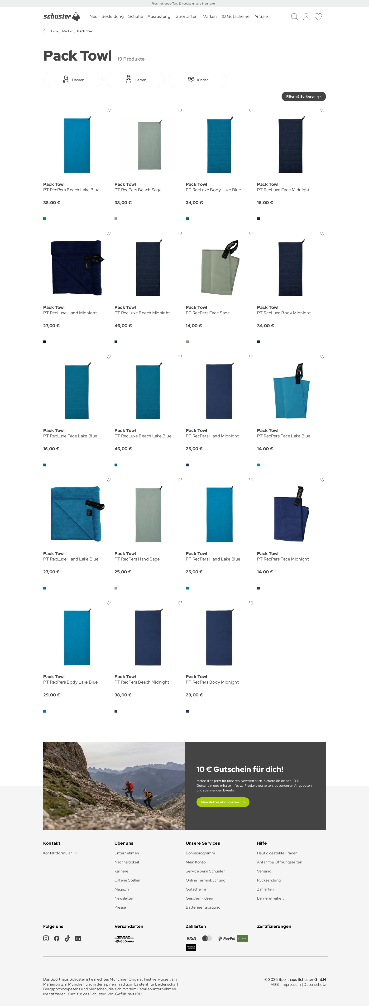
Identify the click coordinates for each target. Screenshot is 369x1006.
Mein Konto (196, 862)
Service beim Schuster (205, 871)
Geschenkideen (199, 898)
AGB (275, 984)
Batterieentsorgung (203, 907)
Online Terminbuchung (205, 880)
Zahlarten (265, 889)
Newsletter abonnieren (220, 802)
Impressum (291, 984)
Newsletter (124, 898)
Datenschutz (315, 984)
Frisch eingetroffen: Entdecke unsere (177, 3)
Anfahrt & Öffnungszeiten (279, 862)
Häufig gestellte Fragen (277, 853)
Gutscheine (196, 889)
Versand (264, 871)
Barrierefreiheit (270, 898)
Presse (120, 907)
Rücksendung (269, 880)
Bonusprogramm (200, 853)
